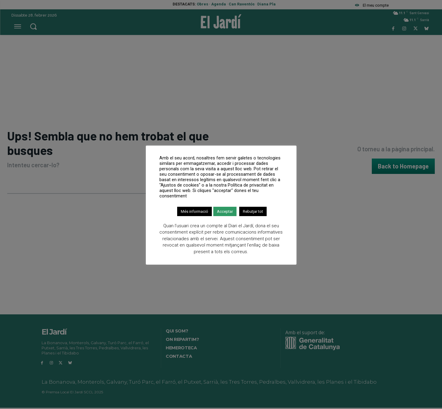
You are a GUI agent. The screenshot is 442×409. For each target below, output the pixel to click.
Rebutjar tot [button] (253, 211)
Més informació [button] (194, 211)
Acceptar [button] (225, 211)
